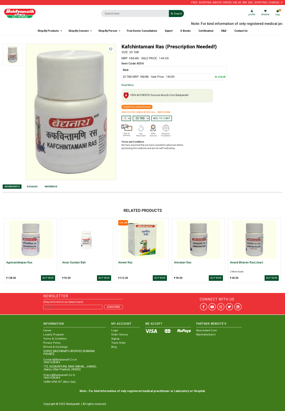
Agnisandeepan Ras (19, 262)
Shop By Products (48, 30)
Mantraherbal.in (206, 334)
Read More (127, 85)
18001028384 (51, 362)
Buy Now (48, 278)
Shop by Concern (79, 30)
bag (278, 13)
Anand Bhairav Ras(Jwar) (246, 262)
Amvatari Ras (182, 262)
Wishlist (265, 13)
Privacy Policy (52, 343)
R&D (223, 30)
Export (169, 30)
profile (252, 13)
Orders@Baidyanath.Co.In (59, 375)
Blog (114, 347)
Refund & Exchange (55, 347)
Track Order (118, 343)
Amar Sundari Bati (74, 262)
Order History (119, 334)
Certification (206, 30)
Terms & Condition (55, 338)
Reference (51, 186)
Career (47, 330)
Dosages (32, 186)
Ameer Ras (125, 262)
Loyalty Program (53, 334)
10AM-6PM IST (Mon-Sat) (59, 382)
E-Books (186, 30)
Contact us (241, 30)
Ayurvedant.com (206, 330)
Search (176, 13)
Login (114, 330)
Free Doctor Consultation (142, 30)
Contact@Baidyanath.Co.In (60, 359)
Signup (115, 338)
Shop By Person (107, 30)
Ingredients (12, 186)
